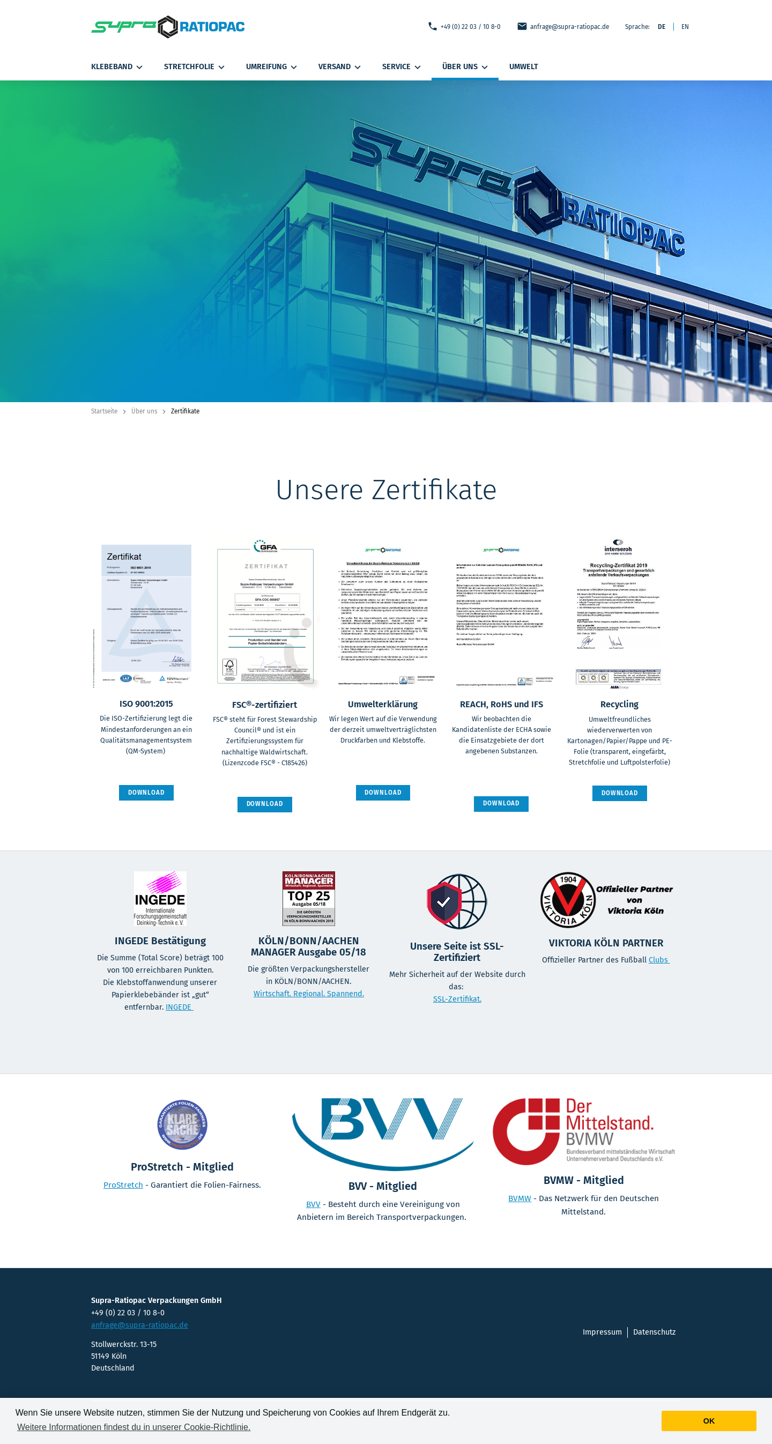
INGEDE (180, 1007)
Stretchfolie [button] (195, 67)
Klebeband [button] (118, 67)
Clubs (659, 960)
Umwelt (523, 66)
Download (146, 792)
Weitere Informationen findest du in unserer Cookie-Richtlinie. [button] (133, 1427)
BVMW (519, 1198)
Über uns (144, 411)
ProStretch (123, 1185)
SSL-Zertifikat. (457, 999)
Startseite (104, 411)
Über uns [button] (466, 67)
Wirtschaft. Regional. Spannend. (309, 993)
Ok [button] (709, 1421)
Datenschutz (654, 1332)
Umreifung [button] (273, 67)
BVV (313, 1204)
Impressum (602, 1332)
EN (685, 27)
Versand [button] (340, 67)
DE (661, 27)
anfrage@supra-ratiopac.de (563, 26)
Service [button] (403, 67)
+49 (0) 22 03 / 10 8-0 (464, 26)
